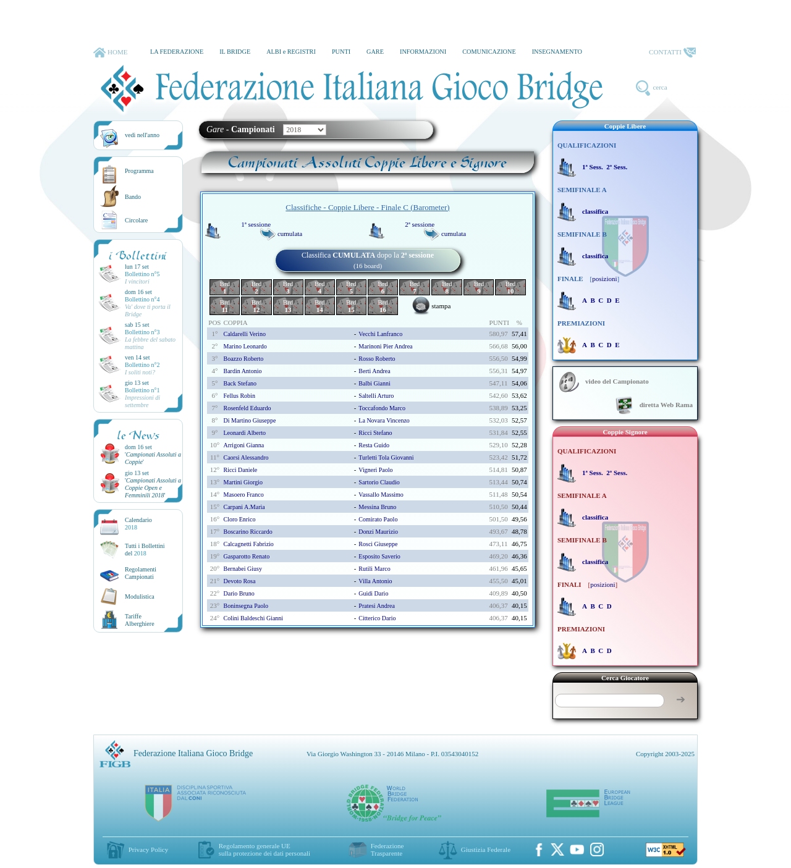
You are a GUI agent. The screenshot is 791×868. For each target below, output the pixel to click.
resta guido (373, 445)
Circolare (136, 220)
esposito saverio (379, 556)
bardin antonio (242, 371)
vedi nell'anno (142, 135)
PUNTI (341, 51)
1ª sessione (256, 224)
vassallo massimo (381, 494)
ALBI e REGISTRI (291, 51)
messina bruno (377, 507)
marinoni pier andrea (385, 346)
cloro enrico (239, 519)
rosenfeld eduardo (247, 408)
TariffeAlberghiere (139, 620)
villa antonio (375, 581)
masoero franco (243, 494)
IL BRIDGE (234, 51)
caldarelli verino (244, 334)
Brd (225, 287)
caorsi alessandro (245, 457)
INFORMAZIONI (423, 51)
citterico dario (377, 618)
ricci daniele (240, 469)
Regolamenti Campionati (140, 573)
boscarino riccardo (247, 531)
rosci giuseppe (377, 544)
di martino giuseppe (249, 420)
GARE (375, 51)
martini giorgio (242, 482)
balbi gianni (374, 383)
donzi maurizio (378, 531)
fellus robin (239, 395)
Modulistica (139, 596)
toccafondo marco (381, 408)
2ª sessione (419, 224)
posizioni (604, 278)
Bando (133, 196)
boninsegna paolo (245, 605)
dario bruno (238, 593)
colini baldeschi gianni (253, 618)
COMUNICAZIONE (489, 51)
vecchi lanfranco (380, 334)
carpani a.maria (243, 507)
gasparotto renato (246, 556)
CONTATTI (672, 52)
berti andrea (374, 371)
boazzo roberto (243, 358)
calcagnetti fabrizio (248, 544)
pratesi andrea (376, 605)
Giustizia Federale (485, 849)
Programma (139, 170)
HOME (110, 52)
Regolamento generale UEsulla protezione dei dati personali (264, 849)
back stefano (239, 383)
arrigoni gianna (243, 445)
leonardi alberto (244, 432)
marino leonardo (244, 346)
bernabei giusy (242, 568)
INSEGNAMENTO (557, 51)
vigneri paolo (375, 469)
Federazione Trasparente (387, 849)
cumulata (289, 233)
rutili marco (374, 568)
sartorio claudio (378, 482)
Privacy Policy (148, 849)
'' (153, 488)
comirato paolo (377, 519)
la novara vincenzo (384, 420)
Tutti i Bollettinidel (145, 549)
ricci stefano (375, 432)
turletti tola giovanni (385, 457)
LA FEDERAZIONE (176, 51)
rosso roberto (376, 358)
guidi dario (373, 593)
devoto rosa (239, 581)
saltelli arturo (376, 395)
